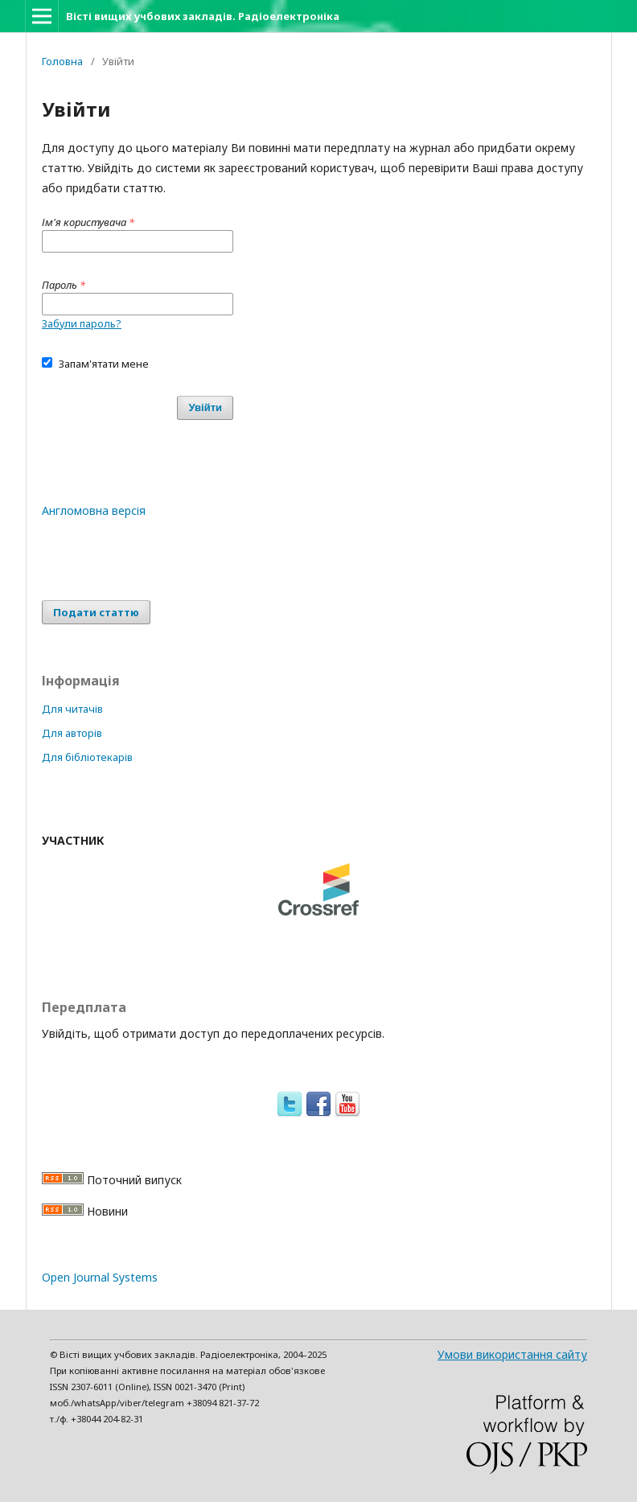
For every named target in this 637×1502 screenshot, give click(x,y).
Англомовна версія (94, 510)
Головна (62, 61)
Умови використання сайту (512, 1354)
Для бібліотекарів (87, 757)
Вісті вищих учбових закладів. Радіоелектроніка (202, 16)
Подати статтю (96, 612)
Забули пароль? (81, 323)
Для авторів (72, 733)
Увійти (205, 407)
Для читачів (72, 709)
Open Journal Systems (100, 1277)
